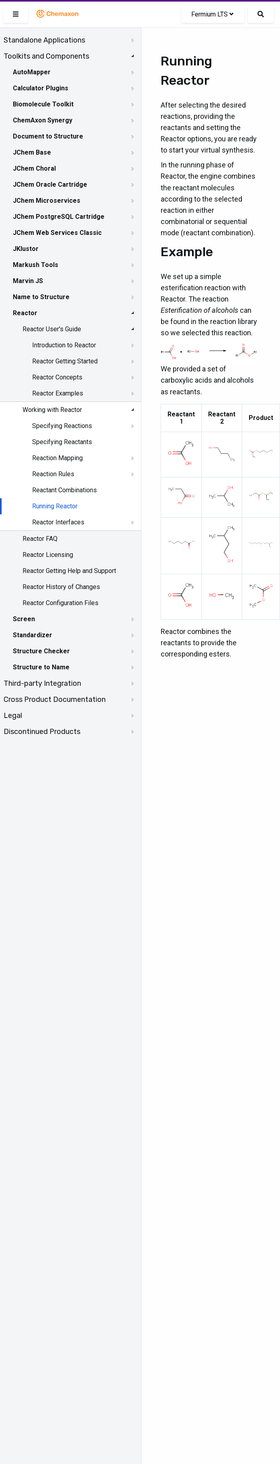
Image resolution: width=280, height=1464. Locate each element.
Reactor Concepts (57, 377)
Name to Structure (41, 297)
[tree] (70, 386)
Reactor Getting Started (65, 361)
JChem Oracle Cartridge (50, 184)
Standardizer (32, 635)
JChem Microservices (46, 200)
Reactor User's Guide (51, 329)
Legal (13, 715)
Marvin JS (28, 281)
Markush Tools (35, 265)
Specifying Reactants (62, 442)
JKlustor (26, 249)
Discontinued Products (42, 731)
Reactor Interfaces (58, 522)
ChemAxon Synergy (42, 120)
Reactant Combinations (64, 490)
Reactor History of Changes (61, 587)
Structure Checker (41, 651)
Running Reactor (55, 506)
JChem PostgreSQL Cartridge (58, 216)
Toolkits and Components (46, 56)
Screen (24, 619)
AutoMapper (32, 72)
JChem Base (32, 152)
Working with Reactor (52, 410)
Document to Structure (48, 136)
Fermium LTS (212, 14)
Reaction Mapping (57, 458)
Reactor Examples (57, 393)
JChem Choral (34, 168)
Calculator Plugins (40, 88)
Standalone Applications (44, 40)
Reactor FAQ (39, 538)
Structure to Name (41, 667)
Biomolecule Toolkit (43, 104)
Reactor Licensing (47, 555)
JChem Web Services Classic (57, 233)
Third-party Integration (42, 683)
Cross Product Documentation (55, 699)
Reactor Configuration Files (60, 603)
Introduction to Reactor (64, 345)
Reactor (25, 313)
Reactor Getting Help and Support (69, 571)
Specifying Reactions (62, 426)
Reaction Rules (53, 474)
